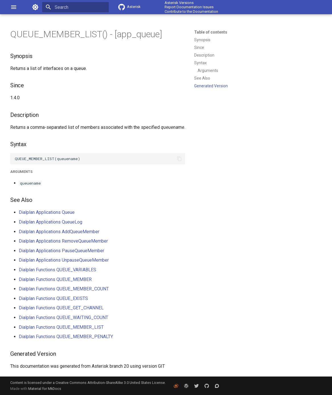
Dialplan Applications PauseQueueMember (61, 250)
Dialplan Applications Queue (47, 212)
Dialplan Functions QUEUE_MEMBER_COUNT (64, 288)
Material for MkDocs (44, 388)
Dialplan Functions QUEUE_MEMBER (55, 279)
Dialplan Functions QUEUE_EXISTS (53, 298)
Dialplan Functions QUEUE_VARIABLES (57, 269)
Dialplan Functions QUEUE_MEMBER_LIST (61, 327)
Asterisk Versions (179, 3)
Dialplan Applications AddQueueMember (59, 231)
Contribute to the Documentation (191, 11)
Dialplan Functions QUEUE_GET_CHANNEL (61, 308)
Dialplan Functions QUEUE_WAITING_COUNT (63, 317)
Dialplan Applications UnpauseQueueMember (64, 260)
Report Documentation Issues (189, 7)
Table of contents (210, 32)
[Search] (75, 7)
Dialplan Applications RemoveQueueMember (63, 241)
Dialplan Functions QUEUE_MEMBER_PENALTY (66, 336)
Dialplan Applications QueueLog (50, 222)
